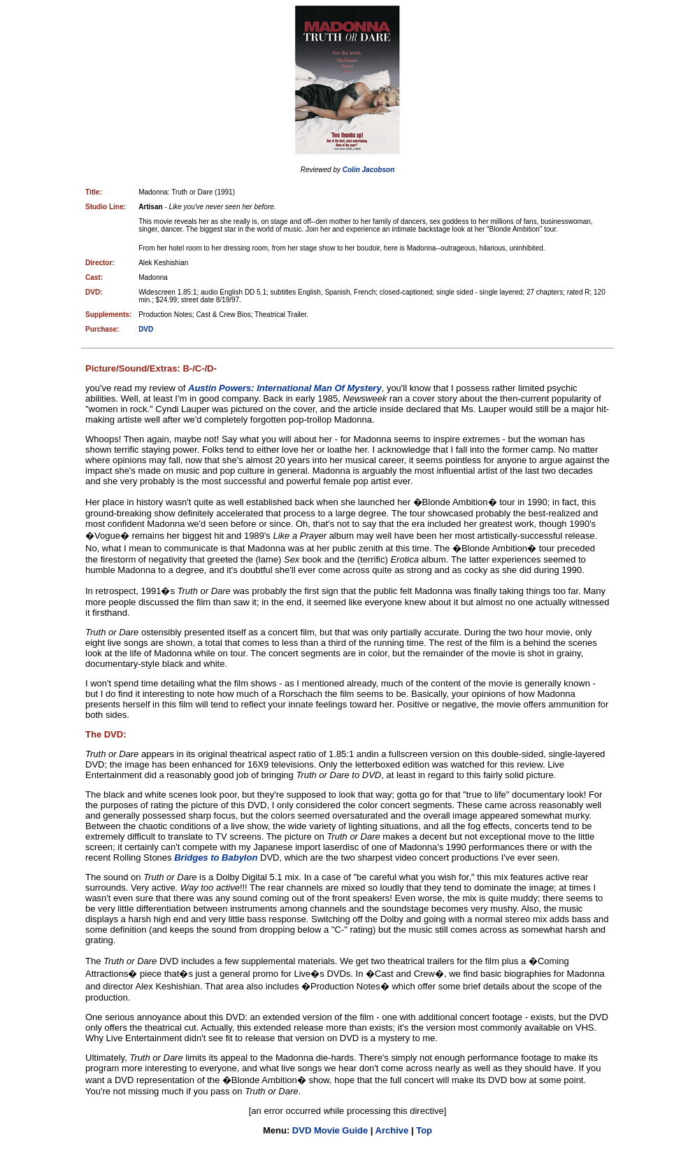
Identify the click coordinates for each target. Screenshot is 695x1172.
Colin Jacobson (368, 170)
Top (424, 1130)
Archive (392, 1130)
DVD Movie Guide (330, 1130)
